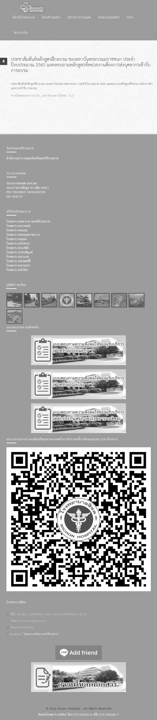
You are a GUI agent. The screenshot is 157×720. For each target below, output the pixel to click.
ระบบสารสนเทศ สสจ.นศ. (21, 183)
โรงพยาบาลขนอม (16, 230)
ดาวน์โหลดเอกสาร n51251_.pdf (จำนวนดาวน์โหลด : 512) (42, 95)
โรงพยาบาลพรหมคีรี (18, 261)
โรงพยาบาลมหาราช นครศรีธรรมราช (28, 222)
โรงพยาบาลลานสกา (18, 266)
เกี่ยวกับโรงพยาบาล (23, 17)
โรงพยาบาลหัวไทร (17, 270)
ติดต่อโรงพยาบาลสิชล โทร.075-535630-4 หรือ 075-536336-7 (78, 715)
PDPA (130, 17)
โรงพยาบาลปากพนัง (18, 226)
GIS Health (14, 197)
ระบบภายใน (21, 32)
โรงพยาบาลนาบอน (17, 257)
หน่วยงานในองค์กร (108, 17)
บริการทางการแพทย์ (79, 17)
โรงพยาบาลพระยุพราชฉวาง (23, 235)
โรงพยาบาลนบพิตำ (17, 248)
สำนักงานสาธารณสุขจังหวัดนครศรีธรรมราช (32, 158)
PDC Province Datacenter (25, 192)
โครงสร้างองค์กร (51, 17)
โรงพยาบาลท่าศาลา (18, 244)
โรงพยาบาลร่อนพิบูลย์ (19, 252)
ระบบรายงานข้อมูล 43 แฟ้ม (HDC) (27, 188)
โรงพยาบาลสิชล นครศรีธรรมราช (41, 634)
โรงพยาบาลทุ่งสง (16, 239)
